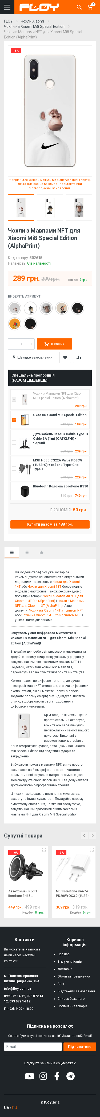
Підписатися (79, 1047)
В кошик (54, 344)
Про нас (64, 954)
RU (14, 1108)
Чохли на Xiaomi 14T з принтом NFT (56, 610)
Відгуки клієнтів (70, 961)
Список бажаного (71, 999)
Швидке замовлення (32, 357)
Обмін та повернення (74, 976)
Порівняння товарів (72, 1006)
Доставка (65, 969)
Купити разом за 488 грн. (50, 524)
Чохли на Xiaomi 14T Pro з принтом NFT (51, 615)
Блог (61, 984)
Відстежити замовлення (76, 991)
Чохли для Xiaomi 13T (44, 586)
